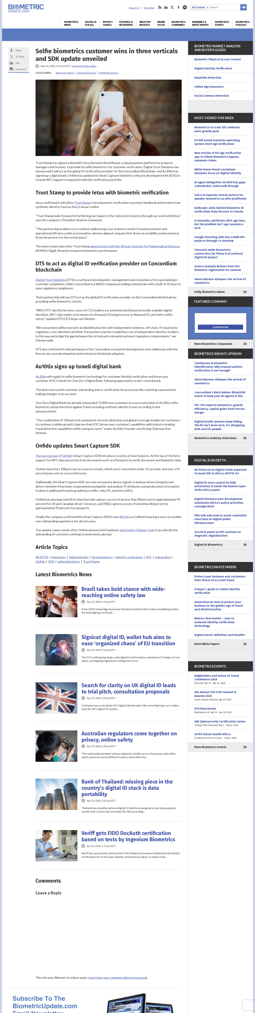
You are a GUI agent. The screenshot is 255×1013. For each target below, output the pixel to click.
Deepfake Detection (207, 77)
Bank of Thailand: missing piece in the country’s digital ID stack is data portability (127, 788)
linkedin (166, 7)
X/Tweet (20, 56)
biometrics (58, 557)
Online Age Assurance (209, 87)
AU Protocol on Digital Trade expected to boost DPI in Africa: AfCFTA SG (220, 471)
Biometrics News (71, 23)
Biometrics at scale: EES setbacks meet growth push (217, 129)
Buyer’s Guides (108, 23)
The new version (47, 456)
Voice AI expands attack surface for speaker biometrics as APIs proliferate (220, 196)
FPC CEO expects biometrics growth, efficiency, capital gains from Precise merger (219, 408)
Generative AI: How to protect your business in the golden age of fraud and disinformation (218, 605)
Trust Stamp (82, 202)
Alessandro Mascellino (84, 66)
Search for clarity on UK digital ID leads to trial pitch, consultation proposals (129, 688)
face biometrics (102, 557)
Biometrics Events (222, 23)
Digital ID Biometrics (208, 544)
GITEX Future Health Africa (220, 736)
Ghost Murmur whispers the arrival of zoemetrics (220, 281)
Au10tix (41, 376)
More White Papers (206, 644)
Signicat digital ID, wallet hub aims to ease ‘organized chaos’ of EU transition (128, 640)
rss (160, 7)
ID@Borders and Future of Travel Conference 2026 (220, 679)
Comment (21, 69)
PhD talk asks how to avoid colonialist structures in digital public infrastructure (220, 519)
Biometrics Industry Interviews (215, 438)
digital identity (78, 557)
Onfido (67, 456)
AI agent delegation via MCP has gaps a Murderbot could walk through (220, 184)
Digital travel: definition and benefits (219, 635)
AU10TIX (42, 557)
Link (18, 63)
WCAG (124, 517)
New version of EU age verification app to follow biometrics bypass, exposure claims (217, 156)
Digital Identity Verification (213, 68)
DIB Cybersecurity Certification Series (220, 723)
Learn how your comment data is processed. (118, 977)
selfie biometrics (68, 561)
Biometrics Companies (179, 23)
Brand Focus (161, 23)
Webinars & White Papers (200, 23)
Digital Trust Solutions (51, 280)
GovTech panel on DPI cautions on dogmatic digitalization (217, 533)
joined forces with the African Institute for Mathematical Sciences (135, 246)
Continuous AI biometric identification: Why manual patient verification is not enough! (218, 366)
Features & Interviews (126, 23)
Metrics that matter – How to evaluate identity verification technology (214, 622)
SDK (51, 561)
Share (18, 50)
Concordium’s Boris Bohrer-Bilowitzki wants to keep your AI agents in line (219, 394)
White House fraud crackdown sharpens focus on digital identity (217, 171)
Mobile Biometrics (109, 72)
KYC (149, 557)
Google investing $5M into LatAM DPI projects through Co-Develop (219, 239)
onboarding (163, 557)
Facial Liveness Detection (211, 96)
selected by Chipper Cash (137, 530)
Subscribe (149, 7)
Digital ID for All (90, 23)
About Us (134, 7)
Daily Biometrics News (209, 292)
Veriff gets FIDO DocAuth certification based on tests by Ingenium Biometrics (128, 836)
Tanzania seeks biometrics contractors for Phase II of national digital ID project (218, 253)
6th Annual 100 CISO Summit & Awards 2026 (220, 695)
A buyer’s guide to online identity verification (217, 591)
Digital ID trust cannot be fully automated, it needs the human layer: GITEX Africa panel (220, 486)
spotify (185, 7)
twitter (172, 7)
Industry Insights (145, 23)
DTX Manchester (220, 710)
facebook (178, 7)
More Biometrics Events (210, 747)
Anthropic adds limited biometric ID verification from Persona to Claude (219, 209)
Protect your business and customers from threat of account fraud (219, 578)
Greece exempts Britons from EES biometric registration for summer (217, 268)
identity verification (129, 557)
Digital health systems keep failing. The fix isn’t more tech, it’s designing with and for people (219, 425)
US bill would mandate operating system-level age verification (217, 142)
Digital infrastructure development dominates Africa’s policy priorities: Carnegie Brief (219, 502)
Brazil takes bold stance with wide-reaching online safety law (124, 592)
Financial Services (86, 72)
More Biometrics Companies (213, 344)
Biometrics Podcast (243, 23)
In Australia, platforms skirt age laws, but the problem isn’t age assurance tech (220, 224)
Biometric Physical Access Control (217, 59)
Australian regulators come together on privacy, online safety (129, 736)
